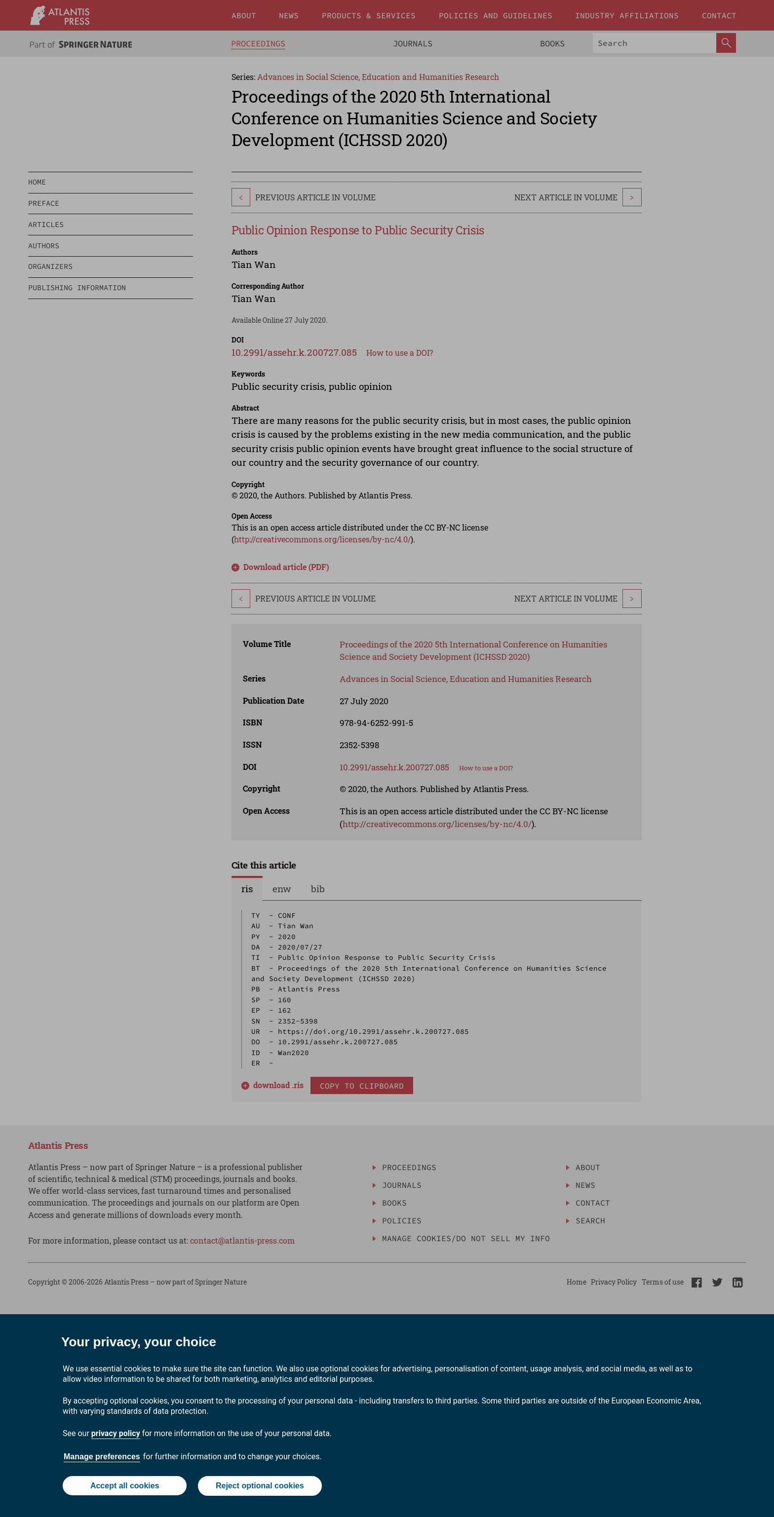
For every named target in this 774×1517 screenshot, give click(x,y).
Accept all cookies (124, 1486)
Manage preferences (102, 1457)
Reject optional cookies (260, 1486)
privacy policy (115, 1434)
